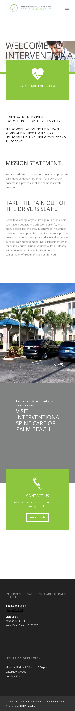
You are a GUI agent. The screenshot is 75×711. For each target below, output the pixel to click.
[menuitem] (67, 8)
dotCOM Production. (26, 705)
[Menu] (67, 8)
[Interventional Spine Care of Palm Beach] (31, 8)
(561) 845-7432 (14, 610)
